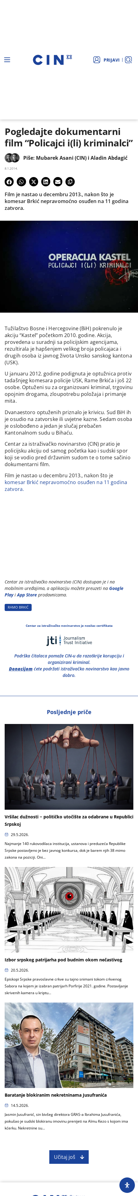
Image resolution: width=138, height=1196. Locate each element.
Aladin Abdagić (109, 157)
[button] (9, 181)
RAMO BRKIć (18, 607)
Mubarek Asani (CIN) (61, 157)
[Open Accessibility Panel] (127, 1185)
